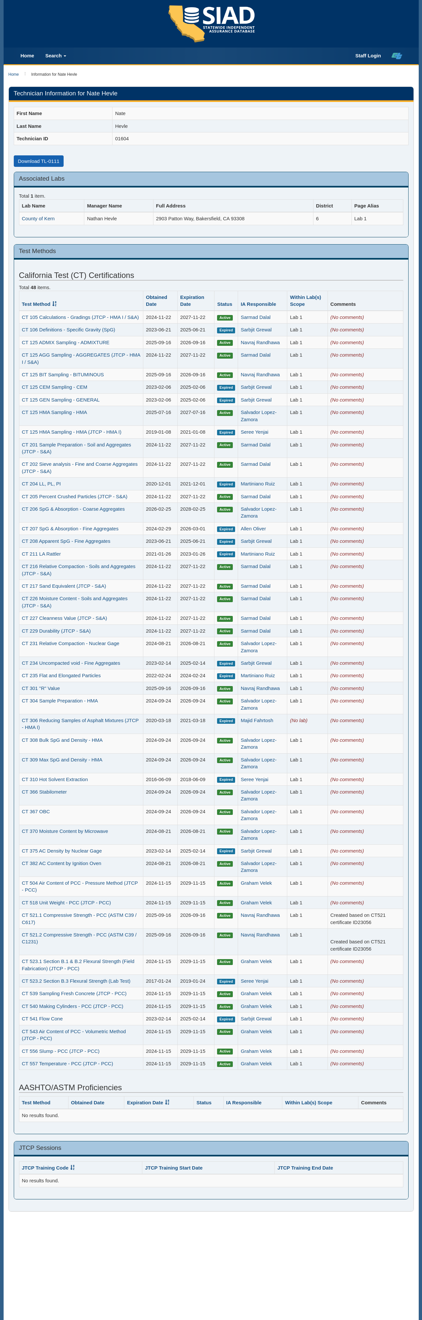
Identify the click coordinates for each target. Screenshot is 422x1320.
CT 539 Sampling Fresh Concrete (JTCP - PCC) (74, 993)
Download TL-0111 (38, 161)
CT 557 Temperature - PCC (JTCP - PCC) (67, 1063)
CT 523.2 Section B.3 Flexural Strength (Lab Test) (76, 981)
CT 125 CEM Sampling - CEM (55, 387)
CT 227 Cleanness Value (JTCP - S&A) (64, 618)
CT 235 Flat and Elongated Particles (61, 675)
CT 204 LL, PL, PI (41, 483)
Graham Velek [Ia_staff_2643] (256, 883)
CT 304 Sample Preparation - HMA (60, 700)
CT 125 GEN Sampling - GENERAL (61, 400)
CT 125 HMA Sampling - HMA (54, 412)
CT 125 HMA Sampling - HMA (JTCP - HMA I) (72, 432)
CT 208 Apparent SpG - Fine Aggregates (66, 541)
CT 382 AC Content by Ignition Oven (61, 863)
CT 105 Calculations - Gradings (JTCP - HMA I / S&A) (80, 317)
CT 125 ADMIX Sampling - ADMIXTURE (66, 342)
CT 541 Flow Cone (42, 1018)
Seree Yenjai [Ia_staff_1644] (254, 432)
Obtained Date (88, 1102)
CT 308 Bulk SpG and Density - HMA (62, 740)
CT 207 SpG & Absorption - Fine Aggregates (70, 528)
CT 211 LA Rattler (41, 554)
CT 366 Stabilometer (44, 792)
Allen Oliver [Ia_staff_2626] (253, 528)
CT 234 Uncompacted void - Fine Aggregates (71, 663)
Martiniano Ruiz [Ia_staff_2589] (258, 483)
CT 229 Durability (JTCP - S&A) (56, 631)
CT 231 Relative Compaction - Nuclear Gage (70, 643)
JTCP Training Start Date (174, 1168)
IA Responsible (258, 304)
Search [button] (55, 55)
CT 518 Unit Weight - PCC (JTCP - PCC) (66, 902)
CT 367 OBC (36, 811)
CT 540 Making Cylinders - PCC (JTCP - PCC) (73, 1006)
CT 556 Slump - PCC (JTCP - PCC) (61, 1051)
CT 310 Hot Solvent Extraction (55, 779)
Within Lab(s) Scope (308, 1102)
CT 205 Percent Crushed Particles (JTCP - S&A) (75, 496)
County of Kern (38, 218)
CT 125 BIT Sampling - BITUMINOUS (63, 374)
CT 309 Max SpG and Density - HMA (62, 759)
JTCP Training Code (45, 1168)
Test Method (36, 304)
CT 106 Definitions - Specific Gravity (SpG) (68, 329)
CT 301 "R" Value (41, 688)
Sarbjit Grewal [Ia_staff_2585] (256, 329)
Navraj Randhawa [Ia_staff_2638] (260, 342)
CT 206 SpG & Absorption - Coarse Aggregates (73, 509)
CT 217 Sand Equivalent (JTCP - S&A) (64, 586)
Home (27, 55)
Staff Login (368, 55)
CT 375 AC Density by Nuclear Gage (62, 851)
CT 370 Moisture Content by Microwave (65, 831)
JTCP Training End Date (305, 1168)
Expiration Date (145, 1102)
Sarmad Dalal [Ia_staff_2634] (256, 317)
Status (224, 304)
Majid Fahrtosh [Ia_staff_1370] (257, 720)
